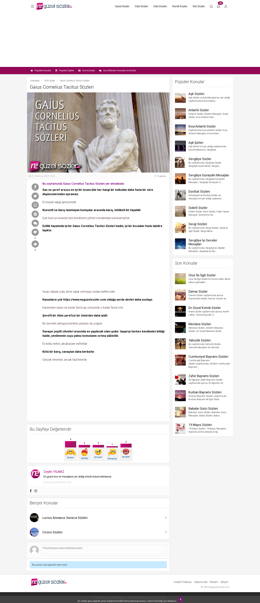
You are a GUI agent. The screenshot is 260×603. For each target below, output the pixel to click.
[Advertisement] (130, 39)
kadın (119, 226)
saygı (57, 202)
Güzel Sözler (122, 6)
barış (61, 210)
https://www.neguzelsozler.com (84, 299)
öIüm (60, 315)
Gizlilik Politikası (183, 582)
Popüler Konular (41, 70)
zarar (76, 291)
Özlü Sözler (141, 6)
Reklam (214, 582)
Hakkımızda (200, 582)
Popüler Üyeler (64, 70)
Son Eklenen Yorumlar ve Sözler (117, 70)
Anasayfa (34, 80)
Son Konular (86, 70)
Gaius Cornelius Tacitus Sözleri (94, 226)
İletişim (224, 582)
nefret (105, 291)
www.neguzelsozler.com (58, 482)
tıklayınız (172, 601)
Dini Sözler (199, 6)
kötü (49, 343)
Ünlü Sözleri (160, 6)
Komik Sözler (179, 6)
